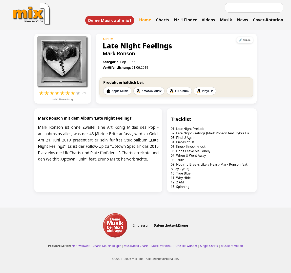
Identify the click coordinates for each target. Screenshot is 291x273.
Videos (207, 19)
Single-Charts (209, 246)
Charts (161, 19)
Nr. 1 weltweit (81, 246)
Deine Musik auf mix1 (109, 20)
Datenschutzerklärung (171, 226)
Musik (225, 19)
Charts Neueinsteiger (107, 246)
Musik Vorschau (161, 246)
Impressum (142, 226)
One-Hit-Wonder (186, 246)
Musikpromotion (232, 246)
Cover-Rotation (267, 19)
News (241, 19)
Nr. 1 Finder (184, 19)
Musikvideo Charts (136, 246)
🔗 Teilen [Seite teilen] (245, 40)
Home (144, 19)
